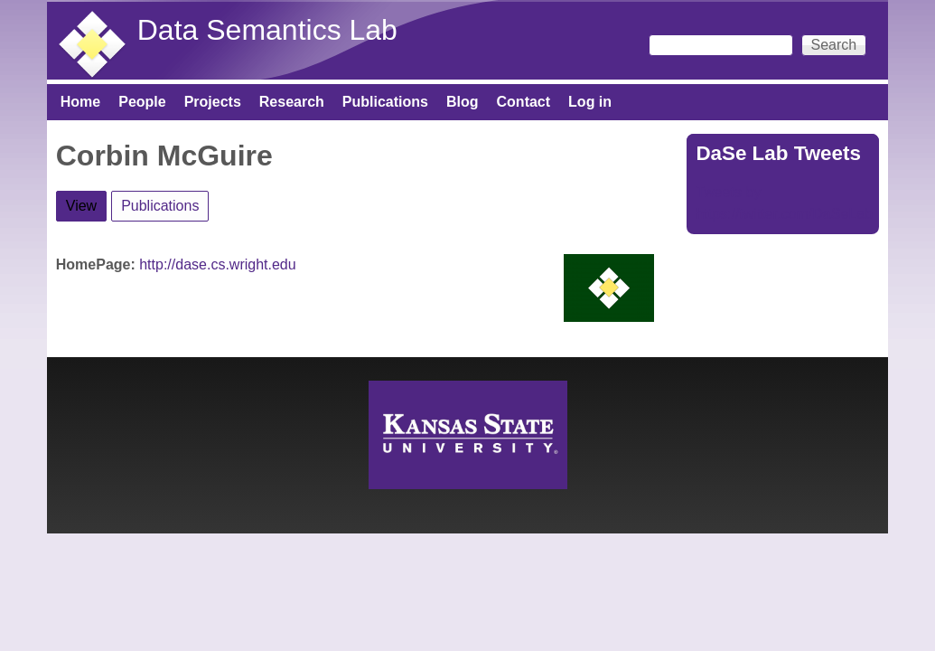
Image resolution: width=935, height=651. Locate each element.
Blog (462, 101)
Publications (385, 101)
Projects (212, 101)
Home (80, 101)
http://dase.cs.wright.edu (217, 264)
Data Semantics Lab (267, 30)
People (141, 101)
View (86, 202)
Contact (524, 101)
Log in (590, 101)
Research (291, 101)
